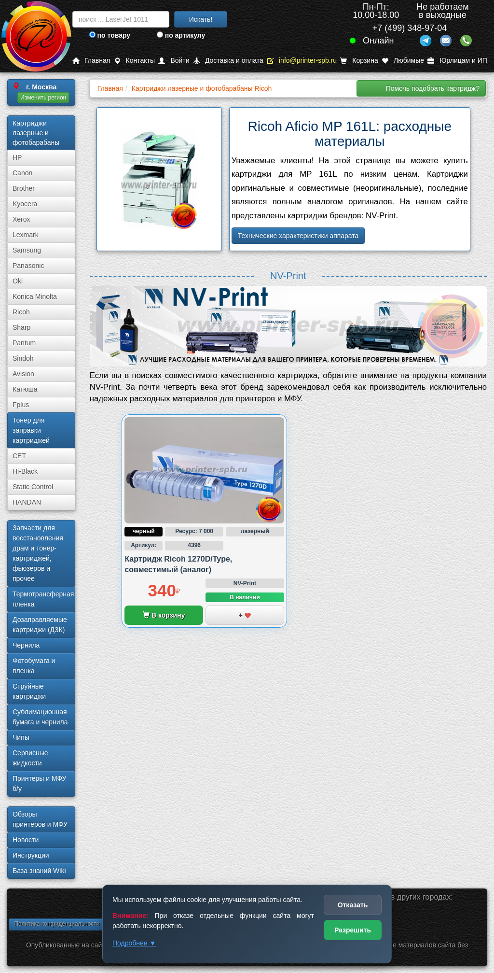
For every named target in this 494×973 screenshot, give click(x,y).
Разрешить (352, 930)
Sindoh (23, 358)
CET (19, 456)
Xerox (21, 219)
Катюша (25, 389)
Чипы (21, 737)
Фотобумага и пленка (34, 666)
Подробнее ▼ (134, 943)
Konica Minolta (35, 296)
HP (17, 157)
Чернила (26, 645)
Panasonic (28, 265)
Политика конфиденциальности (56, 923)
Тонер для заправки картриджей (31, 430)
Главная (91, 60)
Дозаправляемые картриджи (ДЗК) (40, 625)
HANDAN (27, 502)
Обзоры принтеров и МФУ (40, 819)
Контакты (134, 60)
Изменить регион (43, 97)
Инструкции (31, 855)
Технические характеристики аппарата (298, 236)
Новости (26, 840)
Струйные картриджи (29, 691)
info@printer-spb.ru (302, 60)
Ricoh (21, 312)
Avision (23, 374)
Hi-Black (25, 471)
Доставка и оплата (228, 60)
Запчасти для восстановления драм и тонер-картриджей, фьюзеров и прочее (38, 553)
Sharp (21, 327)
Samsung (27, 250)
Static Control (33, 487)
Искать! (201, 19)
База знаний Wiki (39, 870)
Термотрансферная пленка (43, 599)
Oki (18, 281)
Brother (24, 188)
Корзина (359, 60)
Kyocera (25, 204)
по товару (109, 35)
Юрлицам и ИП (457, 60)
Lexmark (26, 235)
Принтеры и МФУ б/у (39, 783)
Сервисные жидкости (30, 758)
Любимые (403, 60)
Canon (22, 173)
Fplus (21, 405)
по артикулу (181, 35)
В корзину (164, 615)
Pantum (24, 343)
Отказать (353, 905)
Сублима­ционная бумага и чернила (40, 717)
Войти (173, 60)
